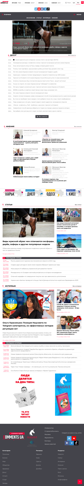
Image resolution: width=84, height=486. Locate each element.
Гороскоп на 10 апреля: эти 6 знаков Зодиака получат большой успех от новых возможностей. (41, 78)
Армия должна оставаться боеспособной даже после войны (54, 161)
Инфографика (62, 470)
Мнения (55, 18)
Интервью (47, 18)
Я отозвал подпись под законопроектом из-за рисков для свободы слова (54, 180)
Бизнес (16, 456)
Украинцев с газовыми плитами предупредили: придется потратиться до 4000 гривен (39, 75)
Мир (3, 460)
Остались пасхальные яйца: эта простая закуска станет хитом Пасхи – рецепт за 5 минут (39, 81)
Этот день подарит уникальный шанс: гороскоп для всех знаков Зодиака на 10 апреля (39, 87)
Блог (71, 463)
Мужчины (17, 470)
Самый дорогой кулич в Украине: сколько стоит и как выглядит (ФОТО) (35, 59)
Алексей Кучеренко (30, 130)
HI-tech (4, 467)
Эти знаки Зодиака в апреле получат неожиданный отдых (30, 93)
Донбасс (39, 470)
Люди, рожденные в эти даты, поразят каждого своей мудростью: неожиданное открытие (40, 102)
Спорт (16, 467)
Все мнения (78, 126)
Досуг (16, 463)
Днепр (38, 467)
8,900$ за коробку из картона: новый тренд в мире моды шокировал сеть (35, 90)
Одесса (38, 463)
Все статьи (78, 204)
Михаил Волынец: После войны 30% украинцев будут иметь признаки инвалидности (68, 334)
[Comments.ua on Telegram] (45, 9)
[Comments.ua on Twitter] (36, 9)
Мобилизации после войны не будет (26, 176)
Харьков (39, 456)
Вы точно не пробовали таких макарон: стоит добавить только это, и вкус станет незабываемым (41, 99)
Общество (17, 460)
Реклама (47, 436)
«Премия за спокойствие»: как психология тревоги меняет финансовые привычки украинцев (54, 141)
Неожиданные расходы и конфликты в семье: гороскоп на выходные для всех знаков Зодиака (41, 62)
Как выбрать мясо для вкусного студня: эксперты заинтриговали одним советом (37, 111)
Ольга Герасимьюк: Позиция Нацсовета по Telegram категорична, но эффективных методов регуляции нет (25, 328)
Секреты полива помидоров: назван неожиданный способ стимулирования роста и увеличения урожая (44, 96)
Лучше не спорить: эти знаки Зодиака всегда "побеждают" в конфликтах (34, 84)
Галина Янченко (29, 167)
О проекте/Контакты (52, 433)
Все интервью (77, 288)
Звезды (4, 470)
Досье (4, 474)
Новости (61, 456)
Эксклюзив (30, 18)
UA (74, 3)
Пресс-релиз (62, 463)
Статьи (39, 18)
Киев (38, 460)
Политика (5, 456)
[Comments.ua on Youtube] (39, 9)
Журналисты (49, 439)
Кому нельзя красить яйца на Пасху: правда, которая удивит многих (33, 65)
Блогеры (48, 443)
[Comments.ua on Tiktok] (48, 9)
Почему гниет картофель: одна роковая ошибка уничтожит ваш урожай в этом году (38, 68)
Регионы (61, 467)
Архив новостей (50, 446)
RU (78, 2)
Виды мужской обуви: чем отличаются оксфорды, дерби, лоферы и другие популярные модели (23, 244)
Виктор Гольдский (58, 130)
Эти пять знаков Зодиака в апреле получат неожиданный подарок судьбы (35, 72)
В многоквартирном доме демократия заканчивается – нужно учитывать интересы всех (27, 143)
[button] (28, 43)
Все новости (72, 55)
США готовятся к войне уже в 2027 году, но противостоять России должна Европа (25, 159)
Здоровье (5, 463)
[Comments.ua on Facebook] (42, 9)
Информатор (49, 430)
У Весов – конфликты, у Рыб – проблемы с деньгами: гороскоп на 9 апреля (35, 105)
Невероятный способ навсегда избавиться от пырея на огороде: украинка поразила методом (41, 108)
